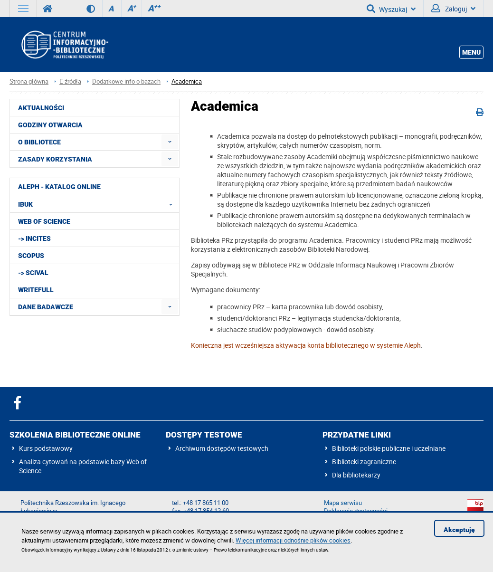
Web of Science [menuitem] (44, 221)
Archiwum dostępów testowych (221, 448)
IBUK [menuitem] (98, 203)
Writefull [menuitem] (36, 290)
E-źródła (70, 81)
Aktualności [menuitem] (41, 108)
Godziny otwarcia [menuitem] (50, 125)
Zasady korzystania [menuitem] (55, 159)
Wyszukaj (391, 8)
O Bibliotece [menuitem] (39, 142)
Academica (186, 81)
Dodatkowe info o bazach (126, 81)
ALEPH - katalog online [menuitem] (59, 187)
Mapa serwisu (343, 503)
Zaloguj (453, 8)
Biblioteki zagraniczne (364, 461)
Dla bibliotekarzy (356, 474)
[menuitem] (169, 141)
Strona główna (28, 81)
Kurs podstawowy (46, 448)
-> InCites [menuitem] (34, 238)
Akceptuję (459, 530)
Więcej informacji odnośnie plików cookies (293, 540)
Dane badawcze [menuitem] (45, 307)
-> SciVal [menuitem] (33, 272)
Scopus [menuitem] (31, 255)
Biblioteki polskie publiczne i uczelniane (389, 448)
